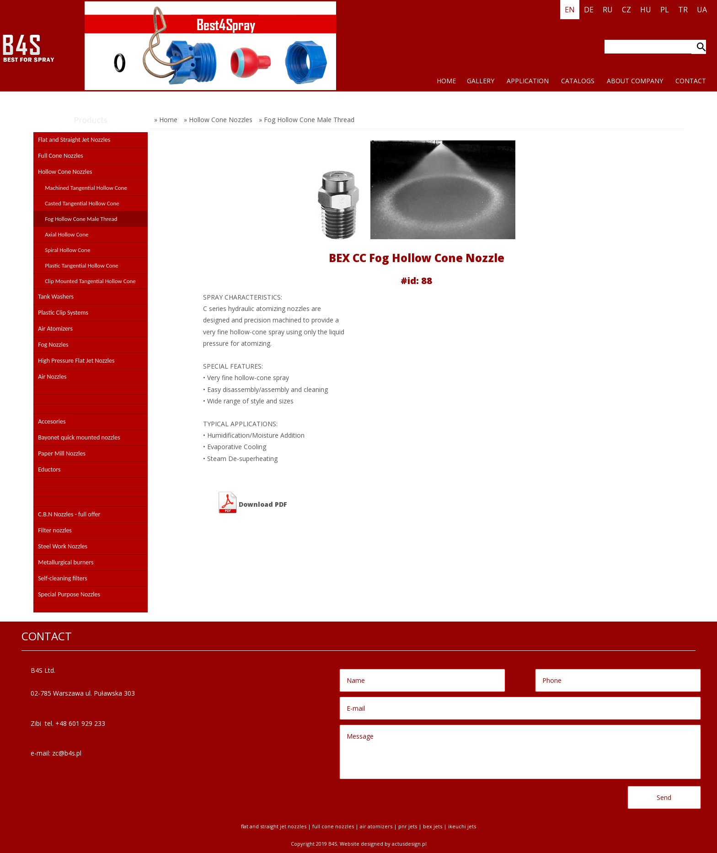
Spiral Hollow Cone (67, 250)
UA (702, 10)
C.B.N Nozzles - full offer (69, 514)
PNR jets (407, 826)
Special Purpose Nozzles (69, 594)
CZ (626, 10)
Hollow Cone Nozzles (65, 172)
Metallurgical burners (65, 562)
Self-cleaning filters (62, 578)
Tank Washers (56, 296)
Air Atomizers (55, 329)
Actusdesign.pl (409, 843)
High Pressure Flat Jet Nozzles (76, 361)
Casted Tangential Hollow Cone (82, 203)
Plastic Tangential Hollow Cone (81, 265)
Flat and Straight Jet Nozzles (74, 140)
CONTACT (690, 80)
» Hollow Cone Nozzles (218, 119)
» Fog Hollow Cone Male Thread (306, 119)
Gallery (480, 80)
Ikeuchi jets (462, 826)
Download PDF (252, 503)
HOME (446, 80)
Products (90, 119)
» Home (165, 119)
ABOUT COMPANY (635, 80)
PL (664, 10)
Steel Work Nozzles (62, 546)
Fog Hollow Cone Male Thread (81, 218)
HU (645, 10)
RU (608, 10)
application (528, 80)
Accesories (51, 421)
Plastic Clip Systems (63, 313)
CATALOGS (577, 80)
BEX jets (432, 826)
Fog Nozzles (53, 345)
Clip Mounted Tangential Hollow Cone (90, 281)
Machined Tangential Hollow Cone (86, 187)
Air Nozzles (52, 377)
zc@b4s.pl (66, 753)
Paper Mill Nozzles (62, 453)
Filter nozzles (55, 530)
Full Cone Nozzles (60, 156)
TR (683, 10)
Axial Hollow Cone (66, 234)
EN (570, 10)
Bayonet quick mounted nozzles (79, 437)
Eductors (49, 469)
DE (589, 10)
